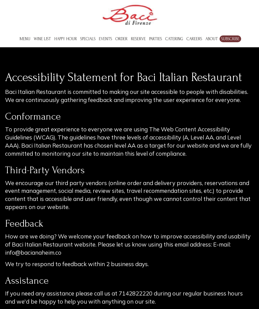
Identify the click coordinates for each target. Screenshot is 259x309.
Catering (174, 38)
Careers (194, 38)
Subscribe (230, 38)
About (211, 38)
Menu (25, 38)
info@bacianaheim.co (33, 252)
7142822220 (135, 293)
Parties (155, 38)
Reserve (138, 38)
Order (121, 38)
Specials (87, 38)
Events (105, 38)
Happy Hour (65, 38)
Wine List (42, 38)
